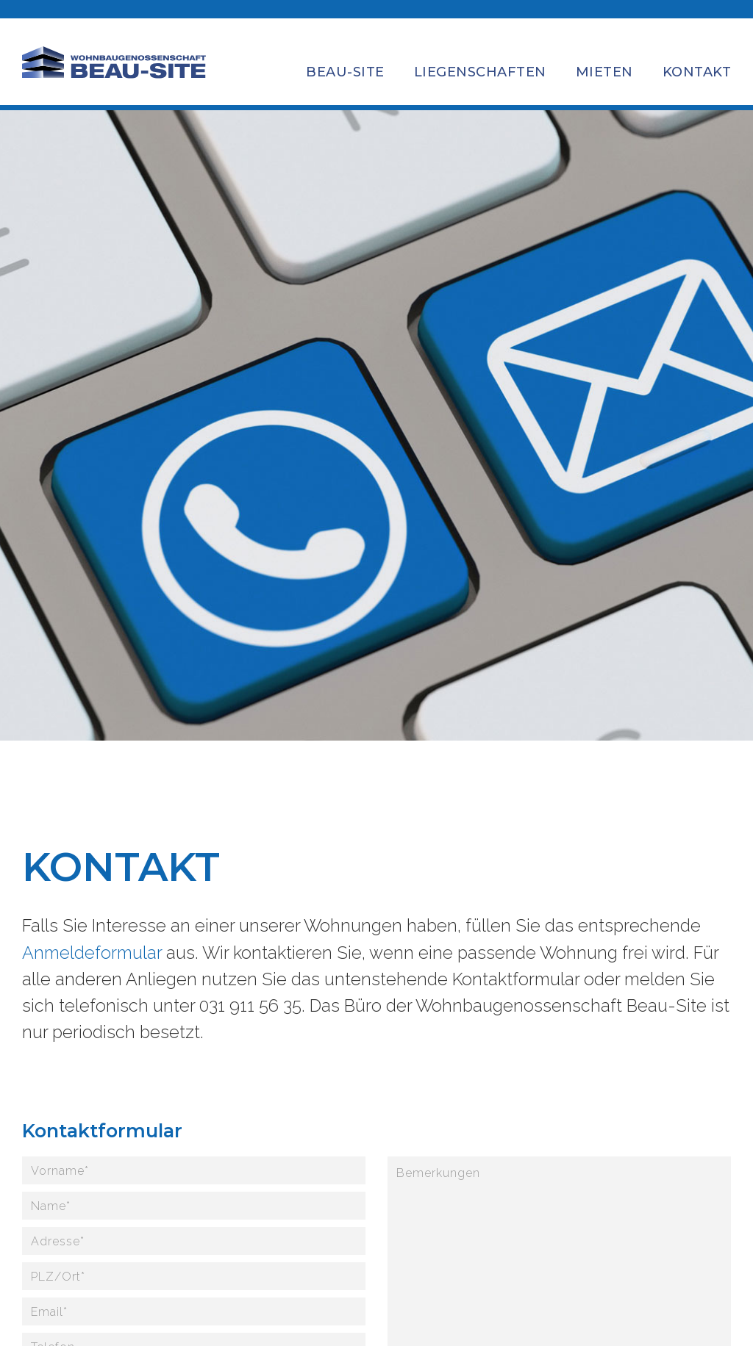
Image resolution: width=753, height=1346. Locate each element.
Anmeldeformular (92, 952)
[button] (345, 64)
